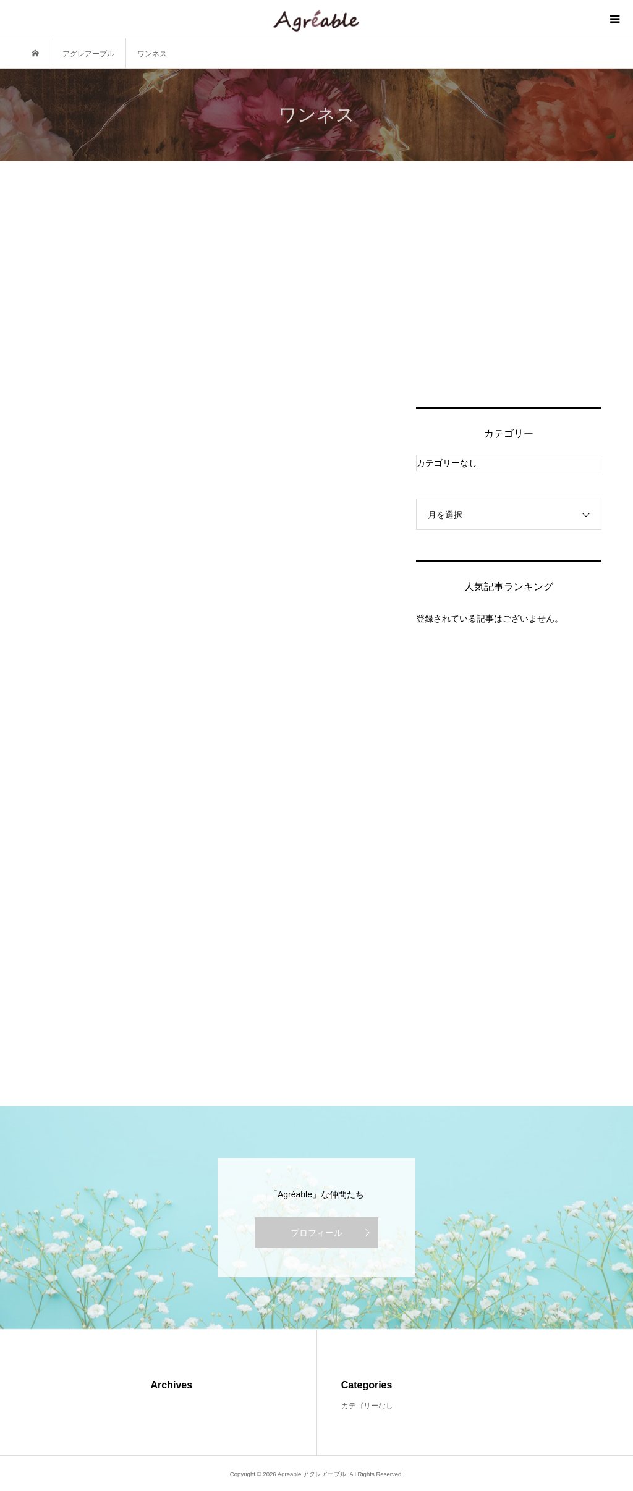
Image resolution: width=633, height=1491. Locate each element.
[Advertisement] (508, 299)
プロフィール (316, 1233)
